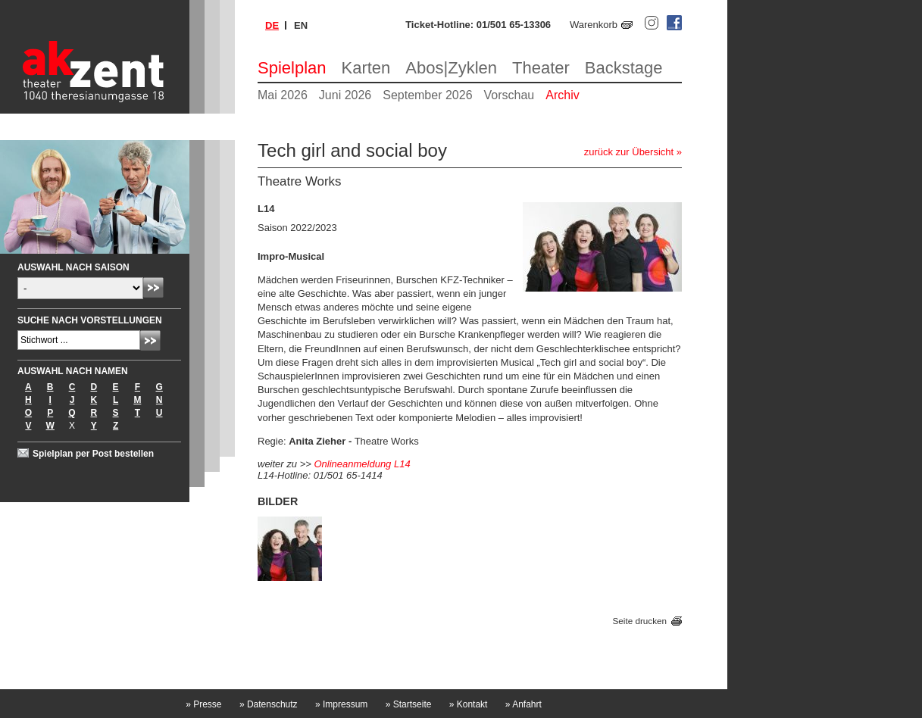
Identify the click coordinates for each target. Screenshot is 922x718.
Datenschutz (268, 704)
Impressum (341, 704)
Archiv (562, 95)
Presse (203, 704)
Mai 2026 (283, 95)
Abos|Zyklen (451, 67)
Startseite (409, 704)
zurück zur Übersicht (629, 152)
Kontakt (468, 704)
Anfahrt (523, 704)
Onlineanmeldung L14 (362, 464)
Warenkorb (593, 24)
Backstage (624, 67)
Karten (366, 67)
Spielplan (292, 67)
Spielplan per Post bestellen (93, 453)
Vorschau (509, 95)
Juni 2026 (345, 95)
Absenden (153, 287)
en (301, 25)
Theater (541, 67)
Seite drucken (640, 621)
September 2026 (427, 95)
